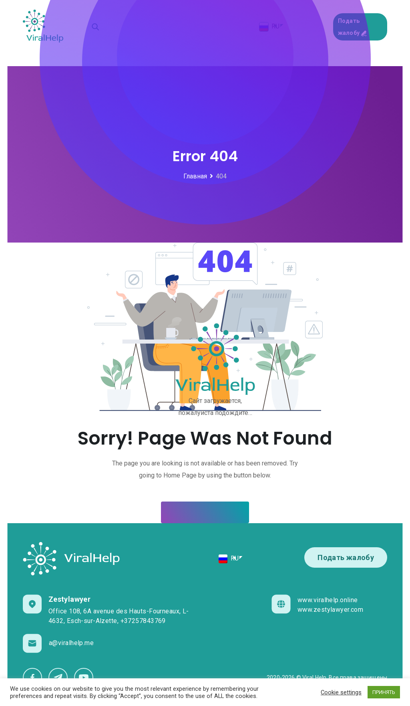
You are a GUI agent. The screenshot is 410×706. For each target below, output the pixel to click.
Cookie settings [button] (341, 692)
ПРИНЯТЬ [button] (383, 692)
